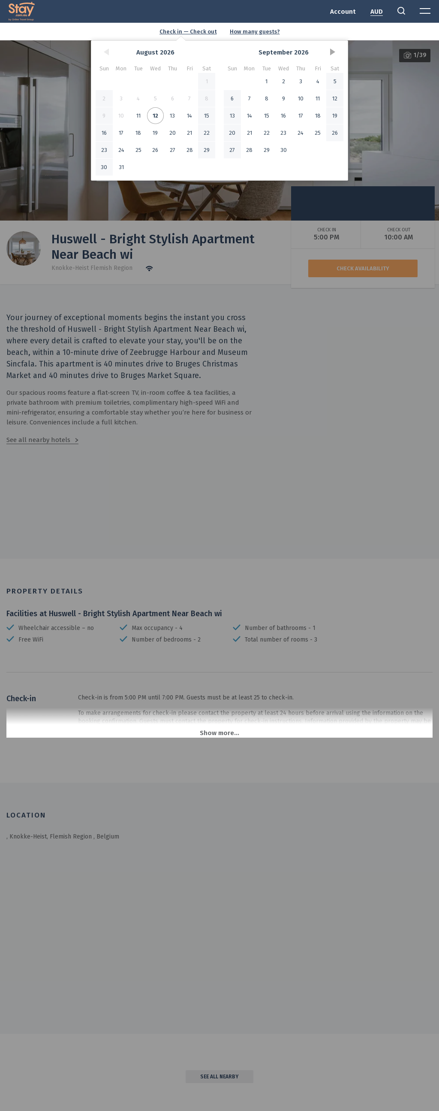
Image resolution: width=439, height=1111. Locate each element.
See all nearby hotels (38, 440)
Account (343, 11)
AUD (376, 11)
